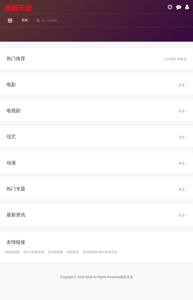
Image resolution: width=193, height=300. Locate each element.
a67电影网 (55, 252)
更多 (182, 85)
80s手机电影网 (33, 252)
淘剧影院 (73, 252)
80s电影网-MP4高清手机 (100, 252)
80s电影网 (12, 252)
